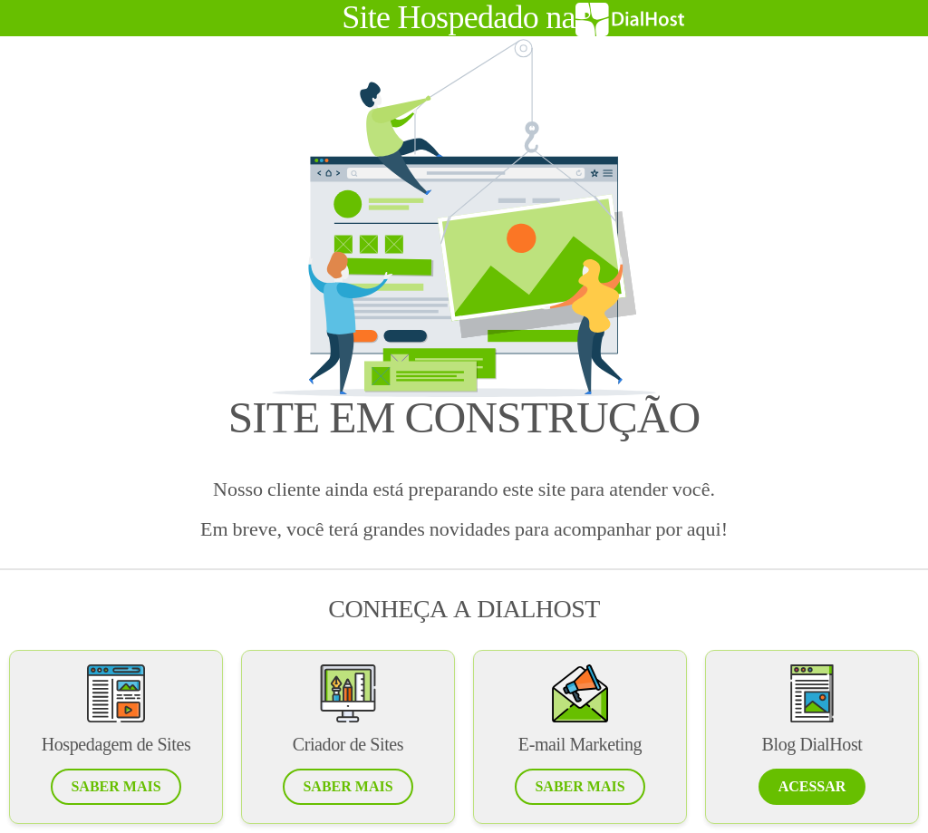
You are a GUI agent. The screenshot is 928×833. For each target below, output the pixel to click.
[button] (115, 787)
